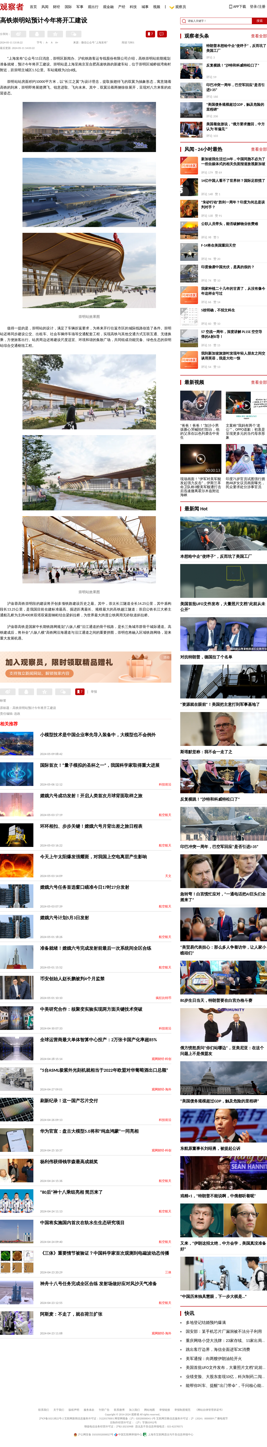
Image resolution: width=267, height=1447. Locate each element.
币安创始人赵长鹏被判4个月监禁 (72, 978)
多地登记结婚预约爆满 (206, 1322)
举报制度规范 (182, 1409)
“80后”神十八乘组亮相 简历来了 (71, 1192)
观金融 (108, 7)
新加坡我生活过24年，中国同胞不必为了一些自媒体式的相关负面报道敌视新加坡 (233, 161)
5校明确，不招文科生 (218, 310)
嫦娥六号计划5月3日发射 (64, 917)
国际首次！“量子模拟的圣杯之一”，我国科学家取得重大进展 (100, 765)
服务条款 (89, 1409)
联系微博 (119, 1409)
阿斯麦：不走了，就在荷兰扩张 (71, 1314)
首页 (33, 7)
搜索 (260, 21)
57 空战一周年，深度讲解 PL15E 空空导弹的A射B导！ (231, 334)
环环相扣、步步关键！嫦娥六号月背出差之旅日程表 (91, 826)
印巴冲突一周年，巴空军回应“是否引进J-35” (235, 87)
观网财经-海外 (161, 1089)
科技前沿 (165, 784)
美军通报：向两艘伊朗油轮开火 (214, 1358)
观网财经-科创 (161, 1059)
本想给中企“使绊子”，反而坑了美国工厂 (216, 556)
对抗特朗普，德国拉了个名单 (206, 657)
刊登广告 (104, 1409)
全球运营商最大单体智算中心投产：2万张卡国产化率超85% (98, 1039)
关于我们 (58, 1409)
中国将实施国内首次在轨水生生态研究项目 (82, 1222)
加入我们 (134, 1409)
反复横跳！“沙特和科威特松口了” (232, 65)
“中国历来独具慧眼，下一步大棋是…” (213, 1296)
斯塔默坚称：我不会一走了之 (206, 751)
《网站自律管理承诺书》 (209, 1409)
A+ (56, 42)
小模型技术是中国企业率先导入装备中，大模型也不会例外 (98, 734)
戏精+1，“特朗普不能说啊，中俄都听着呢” (218, 1195)
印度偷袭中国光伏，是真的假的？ (228, 267)
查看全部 (259, 36)
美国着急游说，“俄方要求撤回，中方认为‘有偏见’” (235, 126)
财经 (56, 7)
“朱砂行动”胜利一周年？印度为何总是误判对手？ (233, 204)
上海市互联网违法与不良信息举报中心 (168, 1434)
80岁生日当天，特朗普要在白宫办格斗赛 (216, 1000)
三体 (168, 1272)
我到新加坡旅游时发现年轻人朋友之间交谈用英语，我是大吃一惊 (233, 355)
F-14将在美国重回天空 (218, 245)
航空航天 (165, 815)
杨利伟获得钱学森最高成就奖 (69, 1161)
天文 (168, 876)
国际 (68, 7)
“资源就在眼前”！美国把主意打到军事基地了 (220, 704)
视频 (156, 7)
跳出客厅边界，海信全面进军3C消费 (218, 1349)
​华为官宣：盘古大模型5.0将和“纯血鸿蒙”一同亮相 (89, 1131)
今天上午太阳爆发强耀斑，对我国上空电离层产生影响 (93, 856)
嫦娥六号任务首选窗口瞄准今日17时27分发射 (84, 887)
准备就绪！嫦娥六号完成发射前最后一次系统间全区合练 (95, 948)
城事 (145, 7)
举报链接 (164, 1409)
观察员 (178, 7)
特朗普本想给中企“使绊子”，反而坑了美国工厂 (236, 48)
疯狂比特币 (163, 998)
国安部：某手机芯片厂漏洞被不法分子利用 (224, 1331)
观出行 (93, 7)
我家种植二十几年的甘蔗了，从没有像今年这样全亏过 (233, 291)
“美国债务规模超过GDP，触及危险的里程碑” (235, 107)
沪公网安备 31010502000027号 (93, 1434)
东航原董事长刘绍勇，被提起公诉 (210, 1148)
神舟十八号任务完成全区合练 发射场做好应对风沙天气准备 (98, 1283)
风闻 (45, 7)
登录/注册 (257, 6)
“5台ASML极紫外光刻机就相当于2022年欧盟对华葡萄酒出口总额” (104, 1070)
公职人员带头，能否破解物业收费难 (229, 224)
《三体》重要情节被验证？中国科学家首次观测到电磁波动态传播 (104, 1253)
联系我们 (43, 1409)
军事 (79, 7)
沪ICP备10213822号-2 (51, 1418)
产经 (121, 7)
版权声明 (74, 1409)
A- (47, 42)
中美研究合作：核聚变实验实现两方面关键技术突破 (91, 1009)
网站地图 (149, 1409)
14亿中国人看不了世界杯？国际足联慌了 (233, 181)
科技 (133, 7)
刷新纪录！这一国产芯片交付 (69, 1100)
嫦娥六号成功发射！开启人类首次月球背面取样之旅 (91, 795)
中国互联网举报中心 (128, 1434)
